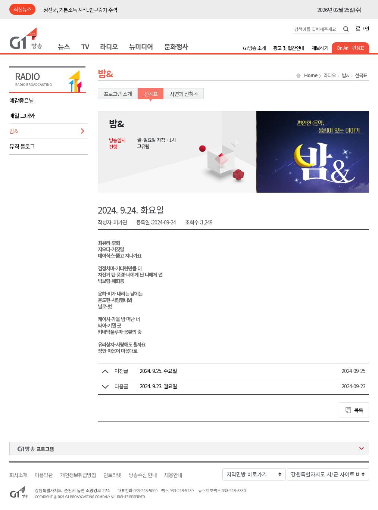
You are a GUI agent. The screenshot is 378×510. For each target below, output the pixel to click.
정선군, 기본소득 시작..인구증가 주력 (80, 9)
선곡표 (361, 75)
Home (311, 75)
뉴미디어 (141, 46)
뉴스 (64, 46)
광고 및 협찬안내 (288, 48)
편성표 (358, 47)
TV (85, 46)
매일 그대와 (22, 115)
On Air (342, 47)
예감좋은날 (21, 100)
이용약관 (44, 475)
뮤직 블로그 (22, 146)
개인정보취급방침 (78, 475)
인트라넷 (112, 475)
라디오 (109, 46)
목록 (358, 410)
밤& (13, 131)
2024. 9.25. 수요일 (158, 370)
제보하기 (320, 48)
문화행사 (176, 46)
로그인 (362, 28)
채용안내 (173, 475)
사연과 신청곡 (184, 93)
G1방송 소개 (254, 48)
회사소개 (18, 475)
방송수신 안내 (143, 475)
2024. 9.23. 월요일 (158, 386)
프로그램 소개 (118, 93)
